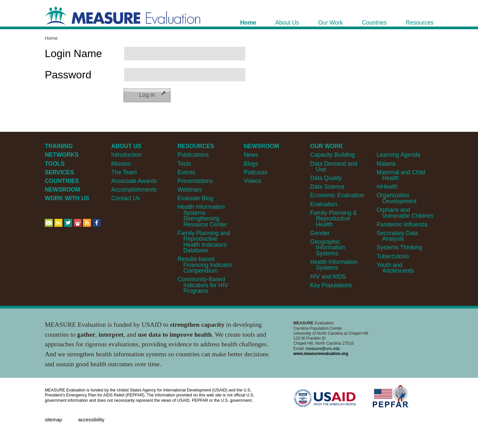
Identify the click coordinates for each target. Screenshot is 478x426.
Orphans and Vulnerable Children (404, 213)
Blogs (251, 163)
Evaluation (323, 204)
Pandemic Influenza (401, 224)
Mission (121, 163)
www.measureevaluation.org (320, 353)
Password (68, 75)
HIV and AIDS (328, 276)
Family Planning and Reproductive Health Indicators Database (204, 242)
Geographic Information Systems (327, 247)
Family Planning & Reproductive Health (333, 219)
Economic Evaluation (337, 195)
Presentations (195, 181)
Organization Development (396, 198)
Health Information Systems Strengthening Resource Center (202, 215)
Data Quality (326, 178)
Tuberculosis (392, 256)
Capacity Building (332, 154)
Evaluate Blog (195, 198)
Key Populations (331, 285)
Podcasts (256, 172)
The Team (124, 172)
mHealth (387, 186)
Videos (252, 181)
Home (51, 38)
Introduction (126, 154)
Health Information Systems (333, 265)
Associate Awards (134, 181)
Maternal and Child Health (400, 175)
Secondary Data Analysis (397, 236)
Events (186, 172)
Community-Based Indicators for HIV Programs (203, 285)
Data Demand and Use (333, 166)
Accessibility (91, 419)
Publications (193, 154)
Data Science (327, 186)
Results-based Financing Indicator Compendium (205, 265)
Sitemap (53, 419)
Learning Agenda (398, 154)
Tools (184, 163)
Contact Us (125, 198)
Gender (319, 233)
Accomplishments (134, 189)
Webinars (190, 189)
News (251, 154)
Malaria (385, 163)
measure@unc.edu (323, 348)
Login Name (73, 53)
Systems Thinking (399, 247)
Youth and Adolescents (395, 268)
